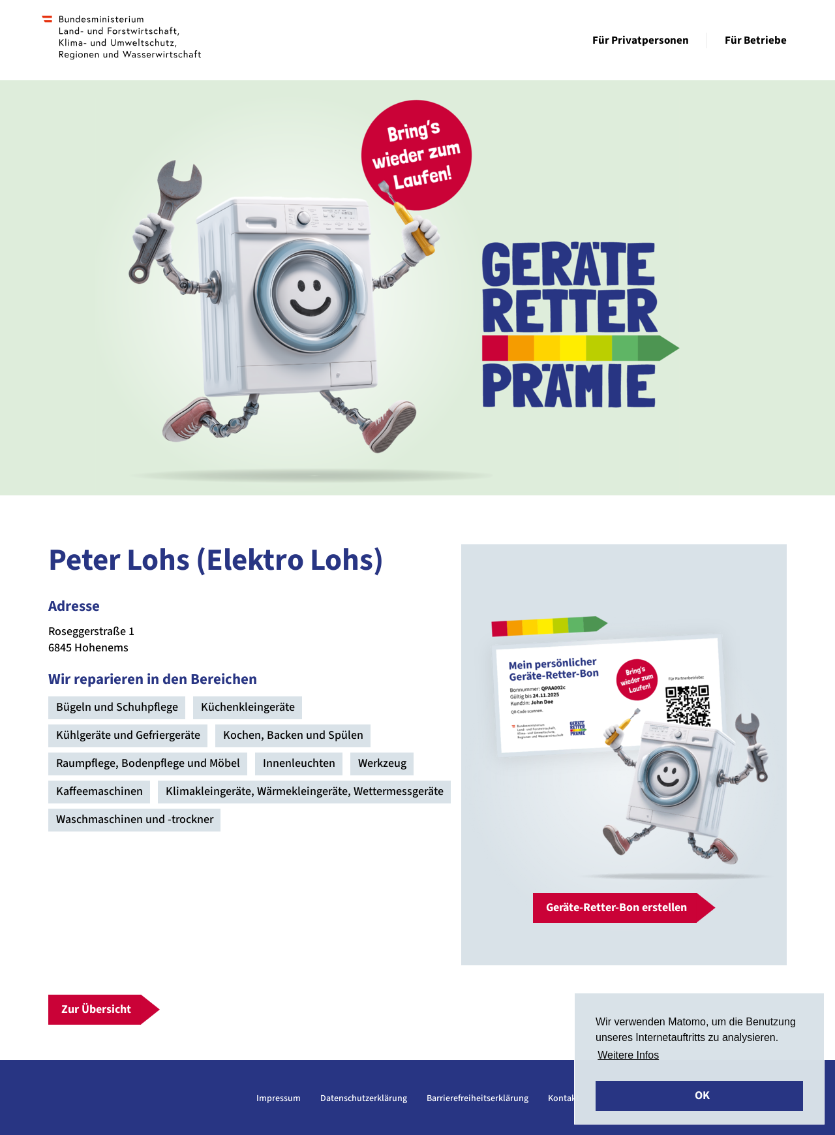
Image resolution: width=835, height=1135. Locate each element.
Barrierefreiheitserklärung (477, 1098)
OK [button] (702, 1095)
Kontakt (563, 1098)
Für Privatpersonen (640, 40)
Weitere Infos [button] (628, 1055)
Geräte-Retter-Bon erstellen (616, 907)
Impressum (278, 1098)
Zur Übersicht (96, 1009)
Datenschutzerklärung (363, 1098)
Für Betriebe (756, 40)
